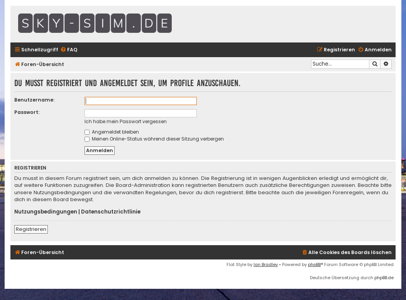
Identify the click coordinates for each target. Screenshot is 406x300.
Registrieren (31, 229)
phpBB (314, 264)
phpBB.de (384, 278)
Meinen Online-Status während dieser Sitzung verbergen (154, 139)
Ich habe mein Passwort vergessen (126, 121)
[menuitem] (68, 50)
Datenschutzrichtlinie (110, 211)
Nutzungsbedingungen (45, 211)
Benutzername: (34, 100)
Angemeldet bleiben (112, 132)
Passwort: (26, 112)
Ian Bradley (266, 264)
